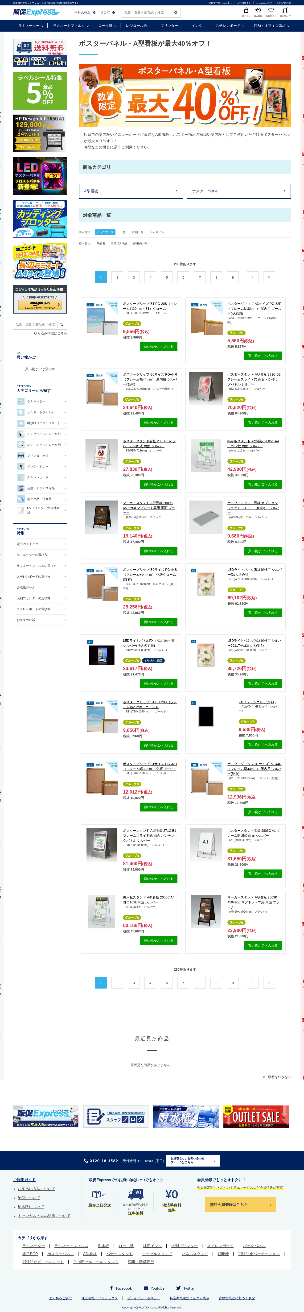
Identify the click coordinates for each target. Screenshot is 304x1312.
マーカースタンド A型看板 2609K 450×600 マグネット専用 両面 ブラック (149, 508)
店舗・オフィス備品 (270, 26)
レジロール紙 (136, 26)
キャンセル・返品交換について (44, 1216)
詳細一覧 (138, 232)
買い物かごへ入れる (158, 346)
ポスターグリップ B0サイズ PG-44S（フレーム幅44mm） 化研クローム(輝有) (150, 574)
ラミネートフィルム (69, 26)
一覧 (123, 232)
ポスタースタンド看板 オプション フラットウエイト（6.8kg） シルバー (253, 508)
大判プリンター (184, 1246)
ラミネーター (29, 26)
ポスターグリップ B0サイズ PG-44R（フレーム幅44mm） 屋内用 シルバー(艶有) (150, 379)
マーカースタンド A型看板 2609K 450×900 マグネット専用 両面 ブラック (253, 902)
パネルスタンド (195, 1254)
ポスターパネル (205, 191)
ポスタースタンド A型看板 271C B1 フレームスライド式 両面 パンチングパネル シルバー (149, 835)
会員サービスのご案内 (220, 2)
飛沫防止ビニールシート (43, 1262)
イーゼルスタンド (157, 1254)
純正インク (152, 1246)
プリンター (169, 26)
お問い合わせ (284, 2)
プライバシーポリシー (143, 1298)
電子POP (30, 1254)
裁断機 (223, 1254)
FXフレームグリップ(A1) (257, 702)
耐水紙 (103, 1246)
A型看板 (91, 191)
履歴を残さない (279, 1077)
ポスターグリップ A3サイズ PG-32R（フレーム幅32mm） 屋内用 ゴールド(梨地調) (254, 308)
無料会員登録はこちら (229, 1205)
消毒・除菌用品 (141, 1262)
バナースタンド (119, 1254)
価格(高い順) (140, 243)
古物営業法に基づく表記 (237, 1298)
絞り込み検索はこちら (50, 333)
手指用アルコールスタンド (96, 1262)
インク (197, 26)
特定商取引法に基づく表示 (189, 1298)
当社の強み (82, 12)
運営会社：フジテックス (100, 1298)
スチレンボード (228, 26)
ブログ (105, 12)
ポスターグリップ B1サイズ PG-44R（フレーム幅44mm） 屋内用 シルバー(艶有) (254, 769)
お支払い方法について (36, 1189)
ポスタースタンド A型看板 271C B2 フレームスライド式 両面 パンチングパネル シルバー (254, 379)
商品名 (101, 243)
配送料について (31, 1207)
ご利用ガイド (244, 2)
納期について (29, 1198)
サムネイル (157, 232)
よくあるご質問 (264, 2)
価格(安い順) (119, 243)
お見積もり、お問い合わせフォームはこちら (188, 1160)
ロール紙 (105, 26)
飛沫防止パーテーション (259, 1254)
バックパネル (254, 1246)
